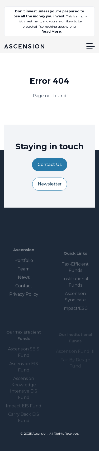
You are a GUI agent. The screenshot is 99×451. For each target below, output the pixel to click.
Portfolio (24, 266)
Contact (23, 292)
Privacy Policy (23, 300)
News (24, 283)
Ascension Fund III (75, 354)
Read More (51, 31)
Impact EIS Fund (23, 410)
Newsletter (50, 184)
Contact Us (49, 164)
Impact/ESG (75, 313)
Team (24, 275)
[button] (90, 46)
